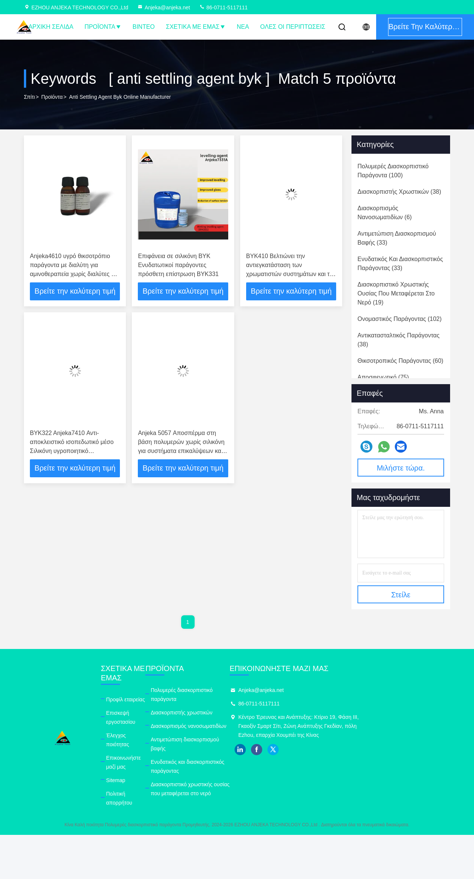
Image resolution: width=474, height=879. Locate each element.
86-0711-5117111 (223, 7)
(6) (384, 212)
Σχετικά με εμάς (195, 27)
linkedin (334, 749)
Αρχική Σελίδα (50, 27)
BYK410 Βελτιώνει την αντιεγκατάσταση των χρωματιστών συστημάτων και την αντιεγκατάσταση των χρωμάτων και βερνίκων (291, 274)
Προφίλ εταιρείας (135, 690)
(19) (396, 293)
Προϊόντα (102, 27)
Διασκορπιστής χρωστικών (223, 704)
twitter (367, 749)
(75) (383, 377)
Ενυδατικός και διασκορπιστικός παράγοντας (244, 744)
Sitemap (125, 744)
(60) (400, 361)
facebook (351, 749)
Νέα (243, 27)
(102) (399, 319)
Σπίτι (29, 97)
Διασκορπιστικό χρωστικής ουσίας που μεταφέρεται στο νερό (252, 761)
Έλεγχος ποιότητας (138, 717)
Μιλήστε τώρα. (401, 468)
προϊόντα (52, 97)
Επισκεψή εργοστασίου (143, 704)
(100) (392, 170)
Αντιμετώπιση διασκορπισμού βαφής (235, 730)
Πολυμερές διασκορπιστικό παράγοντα (237, 690)
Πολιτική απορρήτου (139, 757)
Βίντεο (144, 27)
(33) (396, 238)
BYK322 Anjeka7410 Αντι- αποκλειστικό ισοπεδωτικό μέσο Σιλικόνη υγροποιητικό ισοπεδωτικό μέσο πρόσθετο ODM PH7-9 (72, 451)
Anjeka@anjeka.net (163, 7)
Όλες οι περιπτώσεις (292, 27)
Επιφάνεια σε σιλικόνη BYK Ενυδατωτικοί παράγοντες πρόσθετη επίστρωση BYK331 (178, 265)
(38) (399, 192)
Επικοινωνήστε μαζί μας (144, 730)
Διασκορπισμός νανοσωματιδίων (231, 717)
